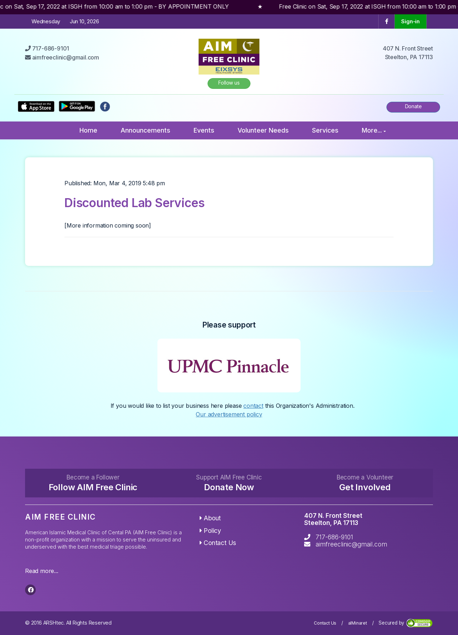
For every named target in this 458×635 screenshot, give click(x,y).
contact (253, 405)
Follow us (228, 83)
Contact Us (218, 542)
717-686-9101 (334, 537)
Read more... (41, 570)
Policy (210, 530)
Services (325, 130)
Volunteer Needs (263, 130)
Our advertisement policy (229, 414)
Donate (413, 106)
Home (88, 130)
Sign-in (410, 21)
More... (374, 130)
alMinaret (357, 623)
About (210, 518)
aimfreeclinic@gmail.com (351, 544)
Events (204, 130)
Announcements (145, 130)
